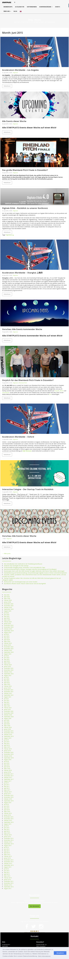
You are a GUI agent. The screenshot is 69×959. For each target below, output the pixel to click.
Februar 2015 (8, 835)
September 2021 (9, 695)
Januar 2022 (7, 688)
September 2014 (9, 844)
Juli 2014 (6, 847)
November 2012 (8, 883)
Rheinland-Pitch (23, 383)
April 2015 (7, 831)
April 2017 (7, 788)
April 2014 (7, 853)
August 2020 (7, 718)
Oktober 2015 (8, 820)
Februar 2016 (8, 813)
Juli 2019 (6, 740)
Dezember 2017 (8, 774)
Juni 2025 (6, 614)
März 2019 (7, 747)
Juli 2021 (6, 699)
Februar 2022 (8, 686)
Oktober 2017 (8, 777)
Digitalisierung (10, 235)
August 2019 (7, 738)
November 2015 (8, 819)
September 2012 (9, 887)
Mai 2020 (6, 722)
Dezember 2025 (8, 604)
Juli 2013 (6, 869)
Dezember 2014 (8, 838)
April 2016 (7, 810)
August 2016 (7, 802)
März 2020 (7, 725)
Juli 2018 (6, 761)
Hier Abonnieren (34, 906)
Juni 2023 (6, 657)
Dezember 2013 (8, 860)
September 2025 (9, 609)
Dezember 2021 (8, 690)
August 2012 (7, 888)
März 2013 (7, 876)
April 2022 (7, 682)
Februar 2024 (8, 643)
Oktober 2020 (8, 715)
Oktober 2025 (8, 607)
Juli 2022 (6, 677)
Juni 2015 (6, 827)
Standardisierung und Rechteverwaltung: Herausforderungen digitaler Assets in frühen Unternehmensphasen (35, 573)
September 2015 (9, 822)
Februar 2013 (8, 878)
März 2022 (7, 684)
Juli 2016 (6, 804)
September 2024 (9, 631)
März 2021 (7, 706)
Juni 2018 (6, 763)
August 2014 (7, 845)
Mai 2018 (6, 765)
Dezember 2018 (8, 752)
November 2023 (8, 648)
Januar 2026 (7, 602)
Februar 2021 (8, 708)
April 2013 (7, 874)
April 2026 (7, 596)
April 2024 (7, 639)
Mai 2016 (6, 808)
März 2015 (7, 833)
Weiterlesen (7, 86)
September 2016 (9, 801)
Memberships (8, 7)
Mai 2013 (6, 872)
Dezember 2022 (8, 668)
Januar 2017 (7, 793)
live (50, 394)
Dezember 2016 (8, 795)
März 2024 (7, 641)
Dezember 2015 (8, 817)
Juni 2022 (6, 679)
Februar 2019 (8, 749)
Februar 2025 (8, 622)
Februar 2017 (8, 792)
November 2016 (8, 797)
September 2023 (9, 652)
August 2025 (7, 611)
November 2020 (8, 713)
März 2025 (7, 620)
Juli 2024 (6, 634)
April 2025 (7, 618)
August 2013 (7, 867)
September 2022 (9, 673)
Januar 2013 (7, 879)
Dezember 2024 (8, 625)
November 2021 (8, 691)
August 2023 (7, 654)
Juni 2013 (6, 870)
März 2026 (7, 598)
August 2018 (7, 759)
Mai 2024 (6, 638)
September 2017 (9, 779)
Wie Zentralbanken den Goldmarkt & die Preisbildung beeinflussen (23, 564)
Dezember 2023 (8, 647)
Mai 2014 (6, 851)
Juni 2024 (6, 636)
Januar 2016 (7, 815)
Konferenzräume (45, 7)
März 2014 (7, 854)
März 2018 (7, 768)
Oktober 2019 (8, 734)
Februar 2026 (8, 600)
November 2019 (8, 733)
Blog (15, 11)
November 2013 (8, 861)
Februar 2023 (8, 665)
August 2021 (7, 697)
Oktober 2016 (8, 799)
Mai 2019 (6, 743)
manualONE (5, 392)
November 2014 (8, 840)
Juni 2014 (6, 849)
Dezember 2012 (8, 881)
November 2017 (8, 776)
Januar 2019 (7, 750)
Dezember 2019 (8, 731)
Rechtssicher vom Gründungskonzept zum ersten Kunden (20, 582)
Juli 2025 (6, 613)
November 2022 (8, 670)
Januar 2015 (7, 836)
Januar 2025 (7, 623)
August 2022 (7, 675)
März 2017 (7, 790)
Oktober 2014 (8, 842)
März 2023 (7, 663)
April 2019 (7, 745)
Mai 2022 (6, 681)
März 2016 (7, 811)
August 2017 (7, 781)
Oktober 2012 (8, 885)
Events (57, 7)
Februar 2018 (8, 770)
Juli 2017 (6, 783)
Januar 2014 (7, 858)
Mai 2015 (6, 829)
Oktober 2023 (8, 650)
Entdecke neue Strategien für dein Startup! (16, 566)
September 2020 (9, 716)
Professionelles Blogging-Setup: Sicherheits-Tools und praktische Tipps (24, 567)
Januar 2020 (7, 729)
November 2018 (8, 754)
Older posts (6, 553)
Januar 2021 (7, 709)
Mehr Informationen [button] (44, 956)
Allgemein (15, 72)
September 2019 (9, 736)
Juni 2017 (6, 784)
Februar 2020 (8, 727)
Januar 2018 (7, 772)
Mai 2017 (6, 786)
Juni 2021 (6, 700)
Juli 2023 (6, 656)
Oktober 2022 (8, 672)
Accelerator (19, 7)
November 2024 (8, 627)
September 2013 (9, 865)
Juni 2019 (6, 742)
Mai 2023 (6, 659)
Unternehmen (32, 7)
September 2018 (9, 758)
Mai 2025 (6, 616)
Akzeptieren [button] (60, 953)
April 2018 (7, 767)
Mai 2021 (6, 702)
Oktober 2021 (8, 693)
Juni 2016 (6, 806)
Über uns (7, 11)
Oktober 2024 (8, 629)
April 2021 (7, 704)
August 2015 (7, 824)
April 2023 (7, 661)
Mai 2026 (6, 595)
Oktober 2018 (8, 756)
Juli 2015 (6, 826)
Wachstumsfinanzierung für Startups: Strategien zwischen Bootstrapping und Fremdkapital (30, 569)
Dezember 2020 (8, 711)
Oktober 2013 (8, 863)
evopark (56, 391)
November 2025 (8, 605)
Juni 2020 (6, 720)
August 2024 (7, 632)
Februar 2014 (8, 856)
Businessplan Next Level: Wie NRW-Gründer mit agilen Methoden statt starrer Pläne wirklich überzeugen (34, 571)
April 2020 (7, 724)
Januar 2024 (7, 645)
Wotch (62, 391)
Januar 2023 (7, 666)
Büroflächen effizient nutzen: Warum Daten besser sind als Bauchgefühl (25, 583)
